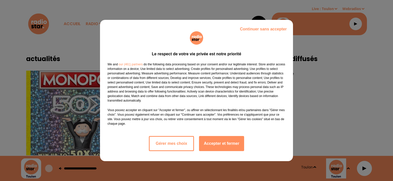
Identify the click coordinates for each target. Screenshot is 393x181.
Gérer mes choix (171, 143)
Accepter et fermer (221, 143)
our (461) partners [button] (131, 64)
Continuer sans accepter (263, 29)
